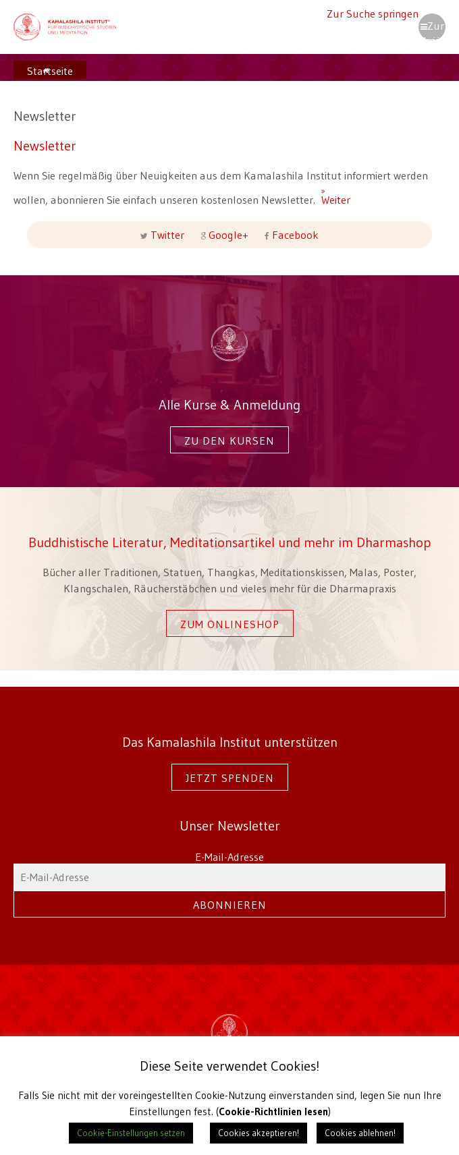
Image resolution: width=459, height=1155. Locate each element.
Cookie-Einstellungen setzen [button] (131, 1132)
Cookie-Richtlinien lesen (273, 1111)
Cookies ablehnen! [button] (360, 1132)
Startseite (50, 71)
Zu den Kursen (229, 440)
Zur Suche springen (372, 13)
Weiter (326, 193)
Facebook (294, 235)
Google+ (228, 235)
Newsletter (45, 145)
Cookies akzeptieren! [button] (258, 1132)
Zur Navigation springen (432, 29)
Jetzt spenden (230, 778)
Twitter (167, 235)
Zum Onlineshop (229, 624)
